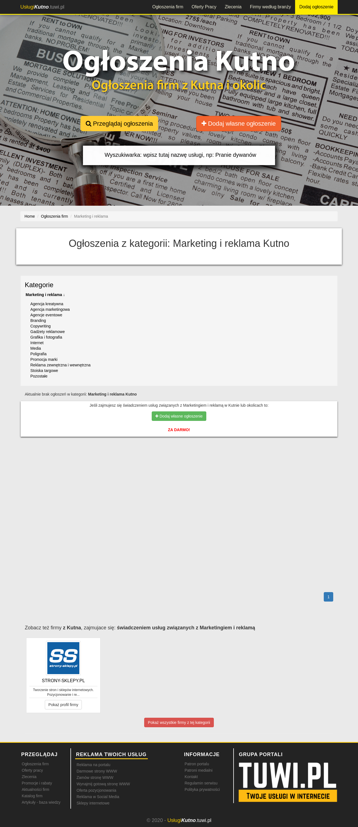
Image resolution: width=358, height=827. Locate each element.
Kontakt (191, 776)
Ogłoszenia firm (167, 6)
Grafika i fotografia (46, 337)
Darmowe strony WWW (97, 771)
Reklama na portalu (93, 765)
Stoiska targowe (44, 370)
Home (29, 216)
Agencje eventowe (46, 315)
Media (35, 348)
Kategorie (39, 285)
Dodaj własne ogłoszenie (239, 123)
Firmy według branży (270, 6)
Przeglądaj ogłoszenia (119, 123)
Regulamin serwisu (201, 783)
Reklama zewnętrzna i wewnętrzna (60, 365)
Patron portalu (197, 764)
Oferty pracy (32, 770)
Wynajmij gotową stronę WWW (103, 784)
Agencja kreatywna (46, 304)
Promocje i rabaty (37, 783)
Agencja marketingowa (50, 309)
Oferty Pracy (204, 6)
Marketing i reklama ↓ (45, 294)
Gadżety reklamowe (47, 331)
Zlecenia (233, 6)
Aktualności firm (35, 789)
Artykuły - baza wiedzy (41, 802)
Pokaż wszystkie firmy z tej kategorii (179, 722)
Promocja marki (43, 359)
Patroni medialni (198, 770)
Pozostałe (38, 376)
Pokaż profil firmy (63, 704)
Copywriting (40, 326)
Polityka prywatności (202, 789)
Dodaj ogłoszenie (316, 6)
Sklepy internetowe (93, 803)
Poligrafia (38, 354)
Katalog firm (32, 796)
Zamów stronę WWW (95, 777)
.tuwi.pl (42, 7)
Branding (38, 320)
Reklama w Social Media (98, 796)
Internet (36, 343)
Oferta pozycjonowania (96, 790)
